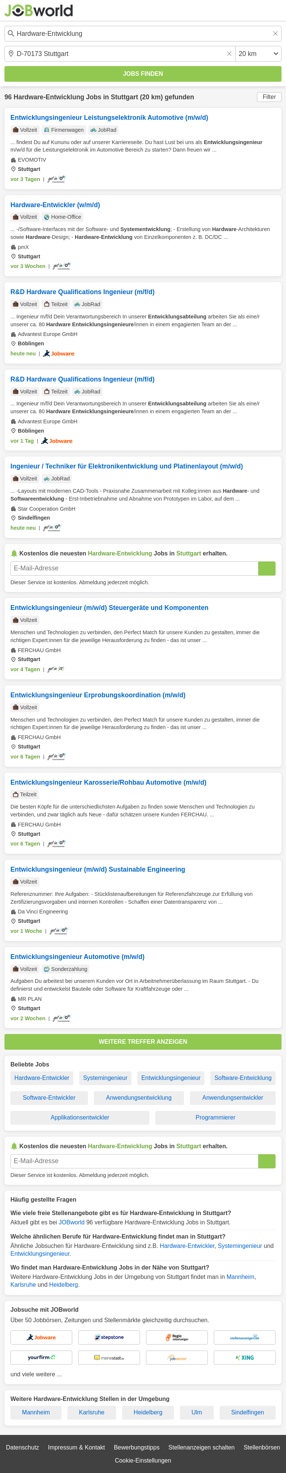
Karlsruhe (23, 1285)
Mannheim (240, 1277)
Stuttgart (124, 97)
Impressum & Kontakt (76, 1447)
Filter (269, 97)
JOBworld (72, 1222)
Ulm (196, 1412)
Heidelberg (63, 1285)
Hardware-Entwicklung (48, 97)
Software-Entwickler (49, 1097)
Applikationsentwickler (80, 1117)
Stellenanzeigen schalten (201, 1447)
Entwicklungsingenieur (170, 1078)
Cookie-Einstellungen (143, 1460)
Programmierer (215, 1117)
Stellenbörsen (262, 1447)
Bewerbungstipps (137, 1447)
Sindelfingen (247, 1412)
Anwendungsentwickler (232, 1097)
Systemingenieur (105, 1078)
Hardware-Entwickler (42, 1078)
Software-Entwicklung (243, 1078)
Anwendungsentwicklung (139, 1097)
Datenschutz (22, 1447)
